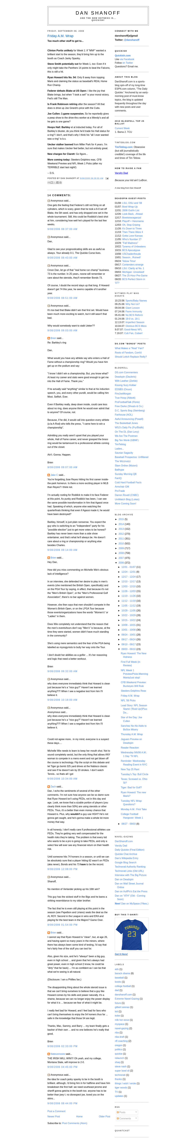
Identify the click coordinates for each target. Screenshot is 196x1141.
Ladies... (119, 448)
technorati (120, 1075)
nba (117, 1032)
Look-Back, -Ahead (132, 214)
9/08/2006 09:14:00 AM (62, 550)
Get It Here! (121, 954)
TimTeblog (120, 444)
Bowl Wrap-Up (130, 206)
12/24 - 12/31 (128, 571)
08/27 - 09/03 (128, 823)
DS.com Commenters (126, 372)
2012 (121, 534)
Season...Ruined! (131, 257)
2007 (121, 558)
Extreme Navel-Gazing (127, 998)
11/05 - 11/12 (128, 605)
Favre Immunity (134, 311)
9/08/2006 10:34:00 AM (62, 778)
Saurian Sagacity (124, 453)
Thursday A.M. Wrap (132, 734)
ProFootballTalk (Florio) (127, 402)
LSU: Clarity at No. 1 (133, 268)
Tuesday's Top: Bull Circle (134, 774)
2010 (121, 543)
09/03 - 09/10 (128, 649)
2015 (121, 519)
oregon (118, 1045)
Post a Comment (56, 1111)
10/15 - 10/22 (128, 620)
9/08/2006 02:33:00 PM (62, 1046)
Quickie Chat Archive (126, 854)
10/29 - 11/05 (128, 610)
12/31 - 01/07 (128, 567)
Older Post (104, 1116)
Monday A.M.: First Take (134, 809)
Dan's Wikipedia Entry (126, 858)
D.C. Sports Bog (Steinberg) (130, 410)
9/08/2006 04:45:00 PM (62, 1067)
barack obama (122, 973)
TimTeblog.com (123, 147)
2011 (121, 538)
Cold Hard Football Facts (128, 482)
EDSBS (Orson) (123, 389)
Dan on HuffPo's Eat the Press (131, 891)
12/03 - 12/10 (128, 586)
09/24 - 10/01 (128, 634)
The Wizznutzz (123, 461)
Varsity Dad (121, 845)
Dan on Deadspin (124, 879)
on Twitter (128, 62)
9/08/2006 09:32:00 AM (62, 671)
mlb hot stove (122, 1020)
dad (117, 990)
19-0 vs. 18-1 (133, 318)
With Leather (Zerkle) (126, 381)
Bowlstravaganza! (131, 217)
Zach (53, 786)
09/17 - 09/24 (128, 639)
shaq (117, 1062)
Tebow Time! (129, 261)
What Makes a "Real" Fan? (129, 348)
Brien (53, 338)
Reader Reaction (130, 747)
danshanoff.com (123, 994)
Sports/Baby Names (136, 300)
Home (79, 1116)
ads (117, 969)
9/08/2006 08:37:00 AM (62, 229)
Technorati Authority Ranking (130, 866)
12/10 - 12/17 (128, 581)
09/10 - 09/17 (128, 644)
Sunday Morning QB (126, 474)
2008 (121, 553)
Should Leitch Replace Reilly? (131, 356)
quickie (118, 1053)
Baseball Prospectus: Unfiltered (131, 457)
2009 (121, 548)
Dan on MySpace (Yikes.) (132, 903)
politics (118, 1049)
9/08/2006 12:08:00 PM (62, 869)
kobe (117, 1015)
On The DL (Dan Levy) (127, 431)
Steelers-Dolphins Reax (133, 690)
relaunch (119, 1058)
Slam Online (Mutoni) (126, 465)
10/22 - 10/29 (128, 615)
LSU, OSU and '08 (132, 203)
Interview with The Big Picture (131, 875)
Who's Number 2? (131, 239)
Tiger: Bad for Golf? (131, 787)
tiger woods (121, 1087)
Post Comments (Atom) (74, 1123)
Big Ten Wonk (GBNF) (127, 440)
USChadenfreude (131, 254)
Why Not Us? (133, 304)
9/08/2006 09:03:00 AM (62, 330)
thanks (118, 1079)
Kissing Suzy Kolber (125, 385)
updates (119, 1096)
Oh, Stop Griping (131, 225)
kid (116, 1011)
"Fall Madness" (130, 243)
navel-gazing (121, 1028)
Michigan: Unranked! (133, 272)
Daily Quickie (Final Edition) (129, 849)
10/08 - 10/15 (128, 625)
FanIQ (118, 478)
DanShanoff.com (124, 841)
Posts (121, 1112)
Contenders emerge (132, 264)
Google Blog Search (125, 862)
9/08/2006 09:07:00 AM (62, 467)
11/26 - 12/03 (128, 591)
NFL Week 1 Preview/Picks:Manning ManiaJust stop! (134, 674)
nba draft (119, 1037)
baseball (119, 977)
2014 (121, 524)
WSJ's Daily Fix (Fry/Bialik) (129, 427)
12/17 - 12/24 (128, 576)
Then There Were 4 (132, 232)
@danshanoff (131, 40)
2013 (121, 529)
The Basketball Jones (126, 423)
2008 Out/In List (130, 210)
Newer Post (53, 1116)
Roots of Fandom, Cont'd (128, 352)
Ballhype (119, 469)
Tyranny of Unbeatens (134, 246)
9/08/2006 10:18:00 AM (62, 700)
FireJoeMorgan (123, 393)
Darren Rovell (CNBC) (127, 495)
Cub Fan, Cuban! (133, 333)
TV (116, 1092)
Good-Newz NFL (133, 329)
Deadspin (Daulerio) (125, 376)
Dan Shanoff (98, 13)
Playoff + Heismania (133, 221)
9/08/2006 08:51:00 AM (62, 298)
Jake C (54, 475)
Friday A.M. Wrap (130, 695)
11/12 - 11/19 (128, 601)
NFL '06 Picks (128, 700)
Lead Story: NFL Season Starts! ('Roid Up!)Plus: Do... (134, 709)
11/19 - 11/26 (128, 596)
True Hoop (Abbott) (125, 397)
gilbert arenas (122, 1007)
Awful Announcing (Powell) (129, 419)
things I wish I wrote (125, 1083)
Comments (124, 1118)
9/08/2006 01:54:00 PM (62, 924)
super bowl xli (122, 1070)
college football (123, 986)
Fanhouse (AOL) (124, 414)
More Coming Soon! (125, 503)
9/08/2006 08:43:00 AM (62, 257)
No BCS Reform (134, 315)
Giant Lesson (133, 308)
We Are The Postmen (126, 436)
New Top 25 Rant (130, 769)
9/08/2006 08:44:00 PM (62, 1103)
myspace (119, 1024)
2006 (121, 562)
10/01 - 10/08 (128, 629)
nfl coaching (121, 1041)
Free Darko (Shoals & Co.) (129, 406)
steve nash (120, 1066)
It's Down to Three (132, 228)
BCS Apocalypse (131, 250)
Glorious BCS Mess (136, 326)
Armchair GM (122, 486)
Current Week (122, 128)
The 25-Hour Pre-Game (134, 275)
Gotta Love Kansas (132, 235)
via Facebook (127, 59)
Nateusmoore (58, 1054)
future (118, 1003)
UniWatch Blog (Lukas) (127, 499)
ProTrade (120, 491)
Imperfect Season (135, 322)
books (118, 982)
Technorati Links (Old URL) (129, 871)
